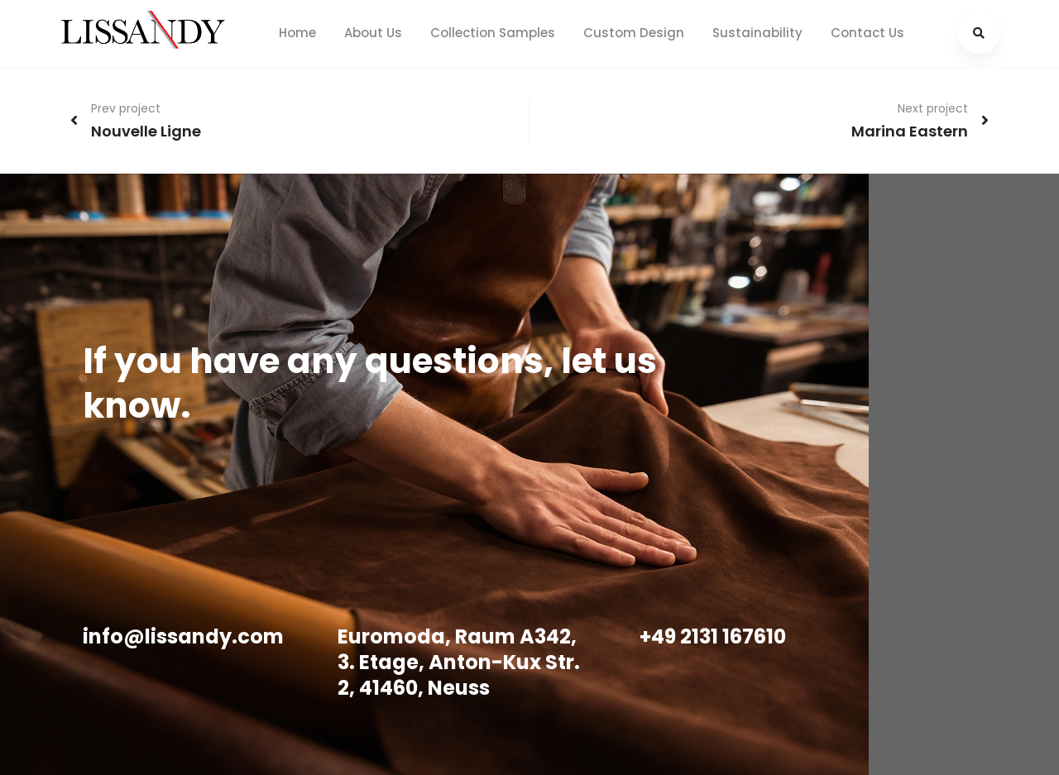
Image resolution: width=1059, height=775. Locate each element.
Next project (933, 108)
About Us (373, 32)
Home (297, 32)
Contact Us (867, 32)
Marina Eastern (909, 131)
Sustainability (757, 32)
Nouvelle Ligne (146, 131)
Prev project (126, 108)
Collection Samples (492, 32)
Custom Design (633, 32)
